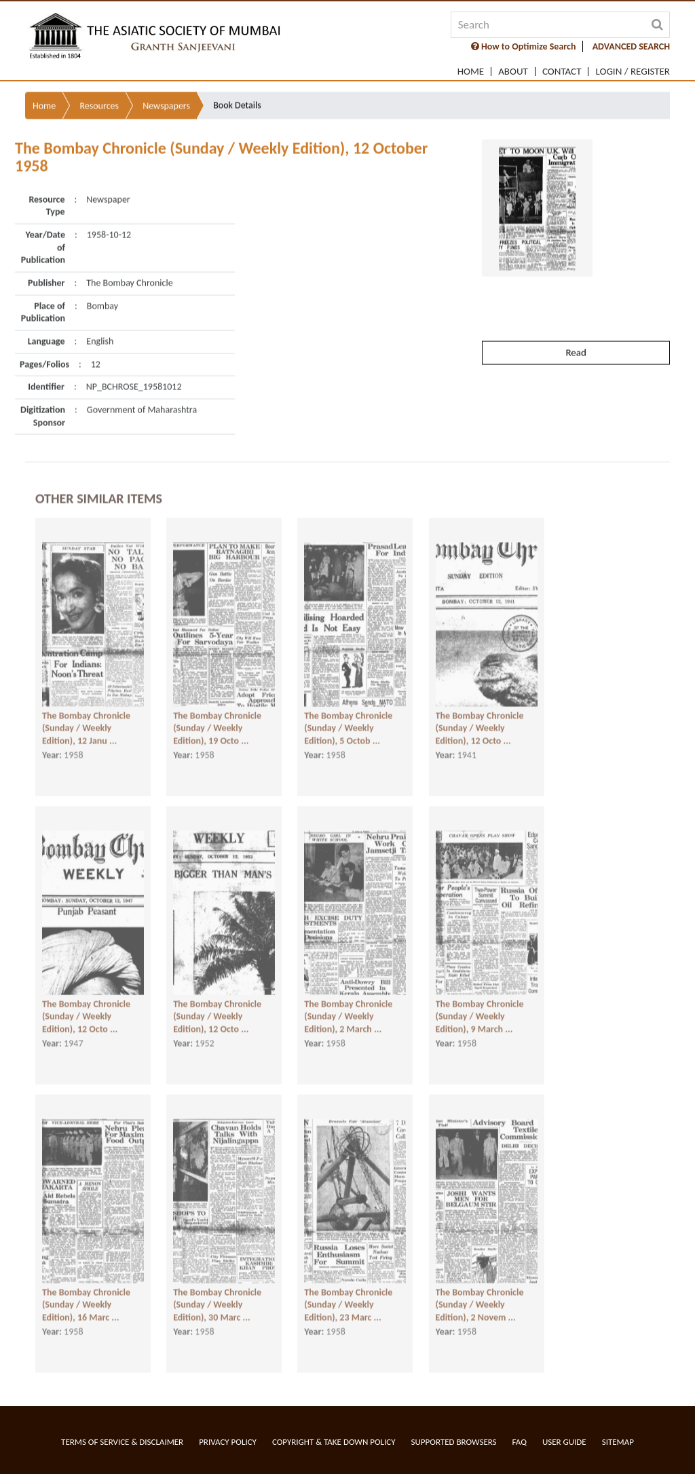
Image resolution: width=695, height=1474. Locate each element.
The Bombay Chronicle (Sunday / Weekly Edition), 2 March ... (348, 1006)
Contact (562, 71)
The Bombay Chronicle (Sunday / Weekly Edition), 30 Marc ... (217, 1294)
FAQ (519, 1442)
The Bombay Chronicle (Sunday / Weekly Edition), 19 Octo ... (217, 717)
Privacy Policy (228, 1442)
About (513, 71)
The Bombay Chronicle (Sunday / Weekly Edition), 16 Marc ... (86, 1294)
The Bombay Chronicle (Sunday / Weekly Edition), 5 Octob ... (348, 717)
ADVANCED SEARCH (631, 46)
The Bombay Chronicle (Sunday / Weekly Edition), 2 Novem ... (480, 1294)
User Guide (564, 1442)
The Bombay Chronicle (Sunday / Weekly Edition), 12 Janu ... (86, 717)
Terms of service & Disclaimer (122, 1442)
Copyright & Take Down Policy (334, 1442)
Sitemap (618, 1442)
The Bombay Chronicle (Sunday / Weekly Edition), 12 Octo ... (480, 717)
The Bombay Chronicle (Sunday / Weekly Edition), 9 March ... (480, 1006)
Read (575, 319)
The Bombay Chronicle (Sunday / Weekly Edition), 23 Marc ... (348, 1294)
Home (470, 71)
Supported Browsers (454, 1442)
